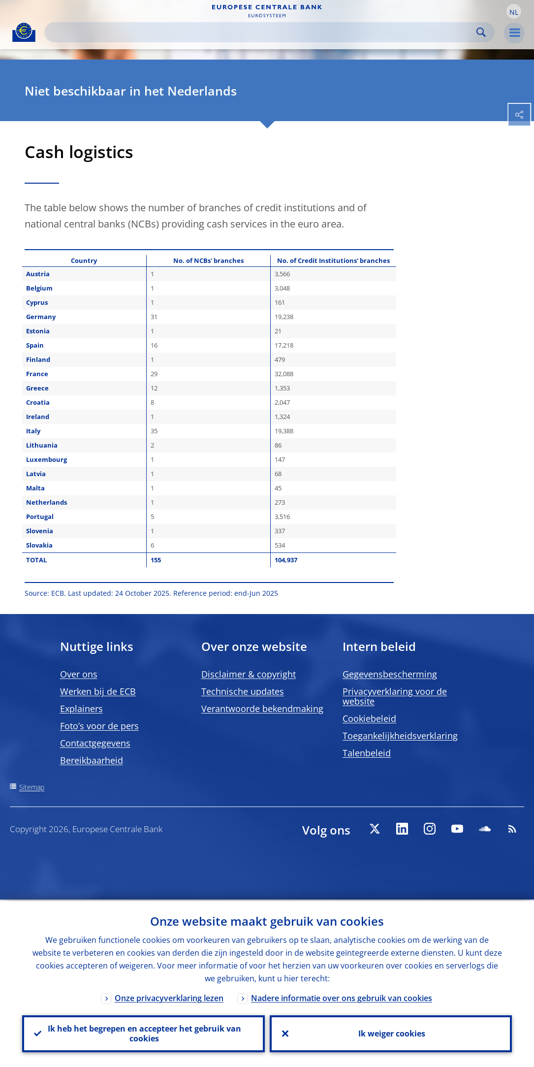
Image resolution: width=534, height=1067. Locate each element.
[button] (513, 11)
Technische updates (242, 691)
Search (481, 32)
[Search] (261, 32)
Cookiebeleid (369, 718)
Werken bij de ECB (98, 691)
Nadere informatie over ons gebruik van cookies (341, 996)
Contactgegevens (95, 743)
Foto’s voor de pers (99, 726)
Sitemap (31, 787)
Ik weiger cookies (390, 1033)
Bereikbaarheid (91, 760)
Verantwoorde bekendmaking (262, 708)
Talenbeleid (367, 753)
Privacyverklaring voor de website (395, 696)
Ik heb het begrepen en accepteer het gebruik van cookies (143, 1033)
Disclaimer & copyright (248, 674)
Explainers (81, 708)
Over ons (78, 674)
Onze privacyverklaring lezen (169, 996)
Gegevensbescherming (390, 674)
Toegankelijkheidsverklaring (400, 736)
